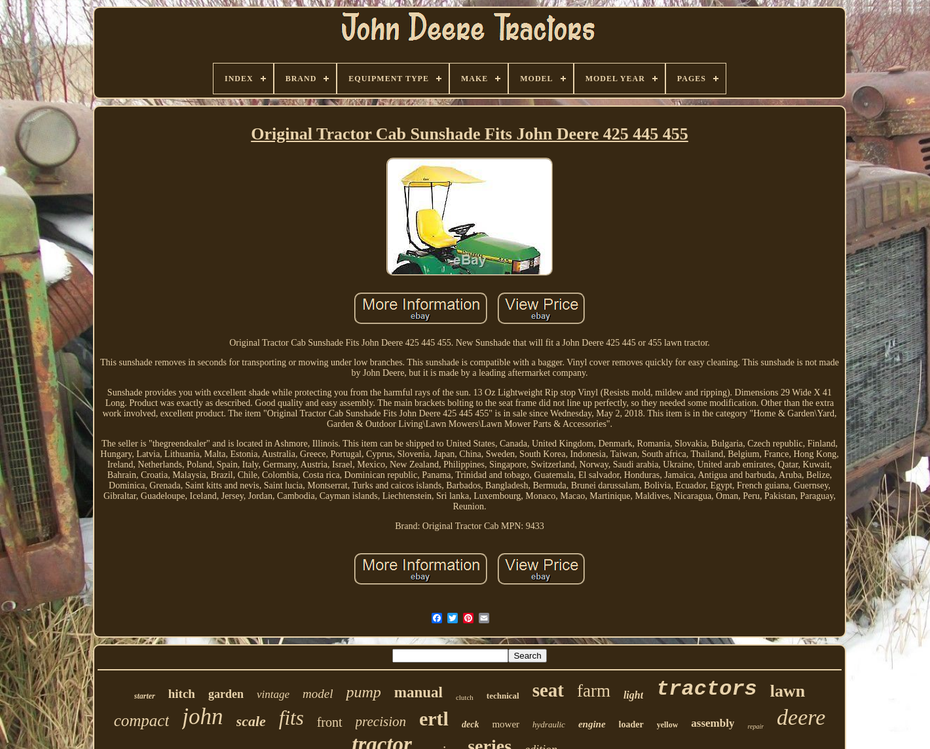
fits (291, 717)
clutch (465, 697)
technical (503, 696)
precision (381, 721)
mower (505, 724)
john (202, 716)
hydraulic (548, 724)
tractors (706, 689)
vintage (273, 694)
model (318, 694)
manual (418, 692)
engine (592, 724)
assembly (712, 723)
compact (142, 720)
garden (226, 694)
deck (470, 724)
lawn (787, 691)
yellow (668, 724)
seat (548, 690)
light (633, 695)
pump (363, 692)
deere (801, 717)
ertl (434, 718)
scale (251, 721)
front (330, 722)
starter (144, 696)
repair (755, 726)
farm (593, 691)
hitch (181, 694)
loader (631, 724)
